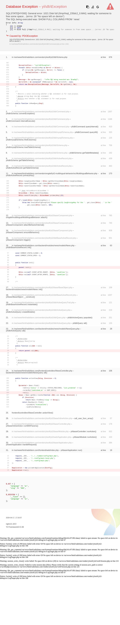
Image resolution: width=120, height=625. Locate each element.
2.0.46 (21, 527)
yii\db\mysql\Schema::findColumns (20, 140)
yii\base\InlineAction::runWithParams (21, 426)
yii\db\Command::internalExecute (20, 121)
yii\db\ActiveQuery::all (15, 331)
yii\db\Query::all (79, 323)
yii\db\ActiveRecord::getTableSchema (21, 168)
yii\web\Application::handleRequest (20, 445)
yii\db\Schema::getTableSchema (19, 160)
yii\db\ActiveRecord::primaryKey (19, 175)
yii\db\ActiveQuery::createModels (20, 312)
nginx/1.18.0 (11, 524)
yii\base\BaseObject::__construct (20, 297)
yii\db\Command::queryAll (85, 132)
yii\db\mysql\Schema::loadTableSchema (23, 147)
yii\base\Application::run (71, 450)
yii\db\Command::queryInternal (84, 127)
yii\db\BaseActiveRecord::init (18, 247)
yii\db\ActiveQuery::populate (79, 318)
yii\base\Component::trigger (17, 240)
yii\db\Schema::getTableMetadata (83, 153)
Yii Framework (12, 527)
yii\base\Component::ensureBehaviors (22, 232)
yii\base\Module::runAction (84, 437)
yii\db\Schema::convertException (20, 113)
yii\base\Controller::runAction (83, 431)
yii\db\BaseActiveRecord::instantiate (21, 304)
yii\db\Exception (54, 6)
